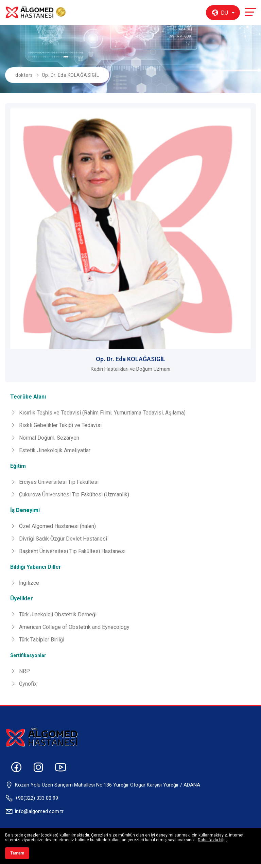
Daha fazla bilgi (212, 839)
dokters (24, 75)
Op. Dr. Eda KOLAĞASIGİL (70, 75)
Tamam (17, 853)
